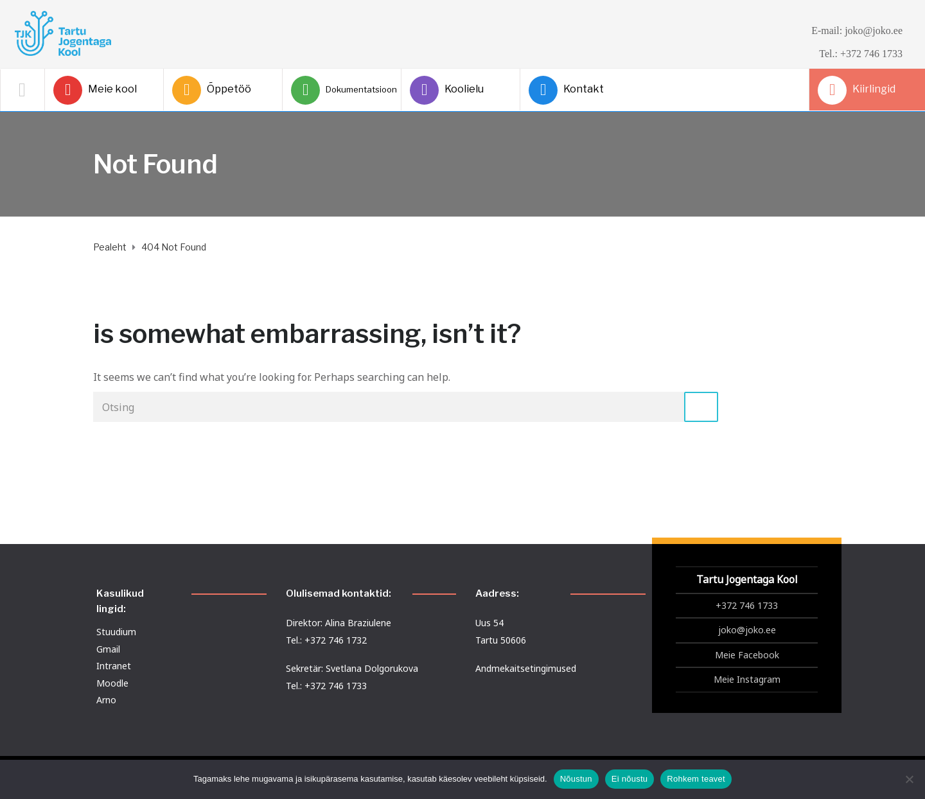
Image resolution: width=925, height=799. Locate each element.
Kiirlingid (856, 90)
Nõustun (576, 779)
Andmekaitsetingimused (525, 668)
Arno (106, 700)
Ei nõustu (630, 779)
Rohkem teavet (696, 779)
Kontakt (566, 90)
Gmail (108, 649)
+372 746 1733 (747, 605)
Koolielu (447, 90)
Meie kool (95, 90)
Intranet (113, 666)
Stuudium (116, 632)
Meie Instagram (747, 679)
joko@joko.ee (747, 630)
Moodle (112, 683)
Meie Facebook (747, 655)
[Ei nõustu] (909, 779)
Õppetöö (211, 90)
